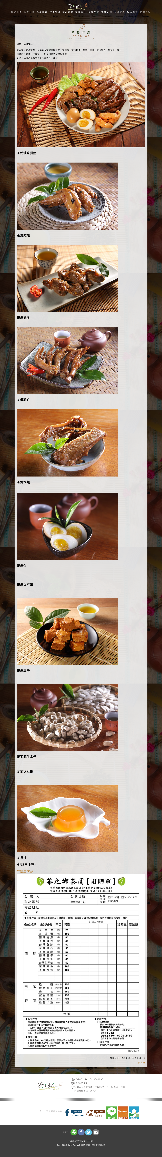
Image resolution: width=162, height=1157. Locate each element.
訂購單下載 (25, 871)
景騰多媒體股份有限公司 (90, 1145)
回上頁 (141, 1062)
